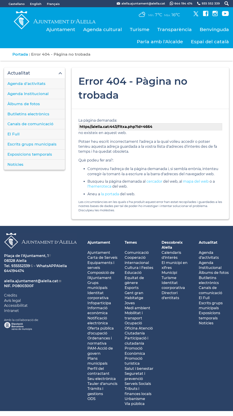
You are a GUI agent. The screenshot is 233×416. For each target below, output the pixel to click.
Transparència (174, 29)
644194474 (14, 271)
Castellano (17, 4)
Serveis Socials (138, 384)
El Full (13, 134)
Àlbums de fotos (23, 104)
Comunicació (137, 252)
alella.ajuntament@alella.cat (31, 281)
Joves (130, 303)
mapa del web (196, 181)
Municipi (169, 273)
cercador (154, 181)
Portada (20, 54)
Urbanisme (135, 399)
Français (53, 4)
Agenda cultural (102, 29)
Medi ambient (137, 308)
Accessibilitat (16, 305)
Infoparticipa (99, 303)
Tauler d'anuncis (102, 384)
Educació (133, 273)
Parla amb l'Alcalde (160, 41)
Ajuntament (60, 29)
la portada (110, 194)
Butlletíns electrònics (28, 114)
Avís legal (12, 300)
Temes (131, 242)
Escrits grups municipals (32, 144)
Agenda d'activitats (26, 83)
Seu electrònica (101, 379)
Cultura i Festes (139, 268)
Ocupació (133, 323)
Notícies (15, 164)
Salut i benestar (139, 368)
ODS (91, 399)
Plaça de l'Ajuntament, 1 (26, 256)
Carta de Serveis (102, 257)
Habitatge (134, 298)
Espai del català (210, 41)
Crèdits (10, 295)
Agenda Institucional (28, 93)
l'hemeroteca (99, 186)
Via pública (135, 404)
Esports (132, 288)
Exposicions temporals (29, 154)
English (35, 4)
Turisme (139, 29)
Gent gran (134, 293)
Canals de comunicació (30, 124)
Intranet (11, 311)
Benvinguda (214, 29)
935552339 (20, 266)
